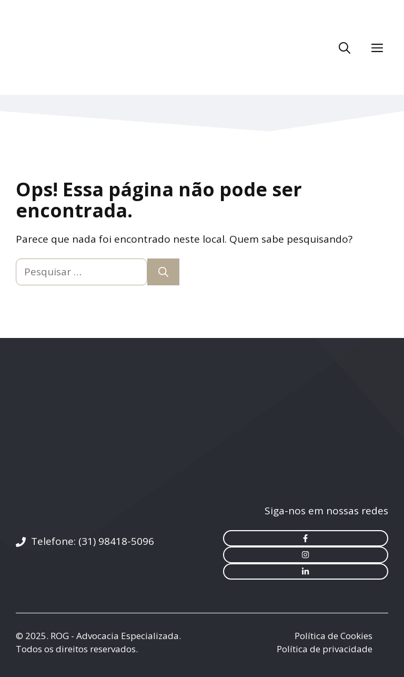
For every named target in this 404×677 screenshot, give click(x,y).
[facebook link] (305, 538)
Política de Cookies (333, 636)
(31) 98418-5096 (116, 541)
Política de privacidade (324, 649)
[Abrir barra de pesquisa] (344, 47)
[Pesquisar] (163, 271)
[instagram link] (305, 554)
